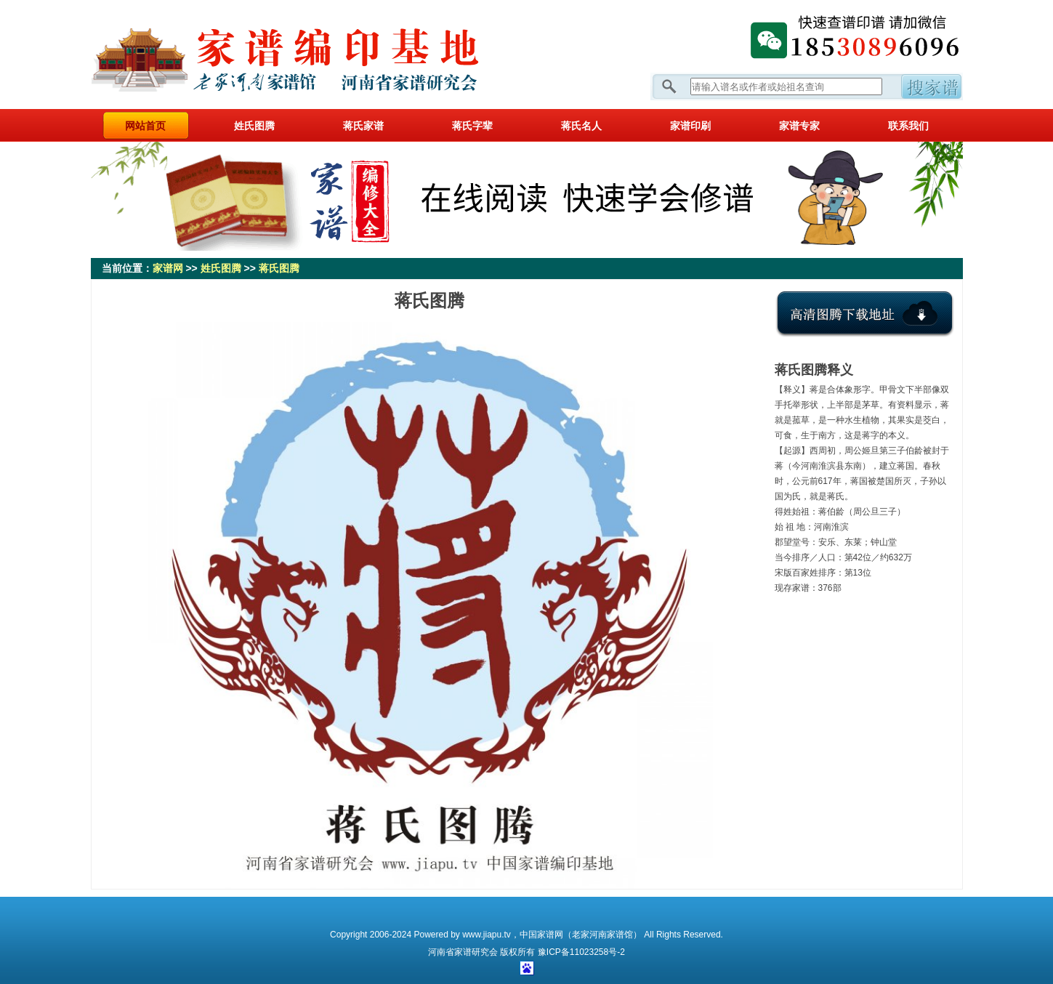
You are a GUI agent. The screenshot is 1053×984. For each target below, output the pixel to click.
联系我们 (908, 126)
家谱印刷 (690, 126)
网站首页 (145, 126)
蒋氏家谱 (363, 126)
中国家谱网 (541, 934)
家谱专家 (799, 126)
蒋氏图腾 (279, 268)
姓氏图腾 (254, 126)
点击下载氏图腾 (864, 325)
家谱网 (309, 54)
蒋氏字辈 (472, 126)
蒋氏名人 (581, 126)
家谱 (463, 952)
